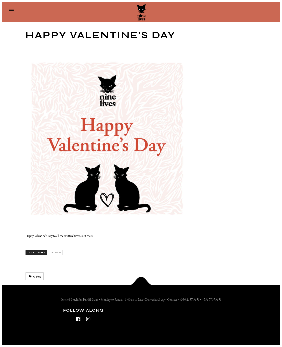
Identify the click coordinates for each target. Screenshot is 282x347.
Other (56, 252)
